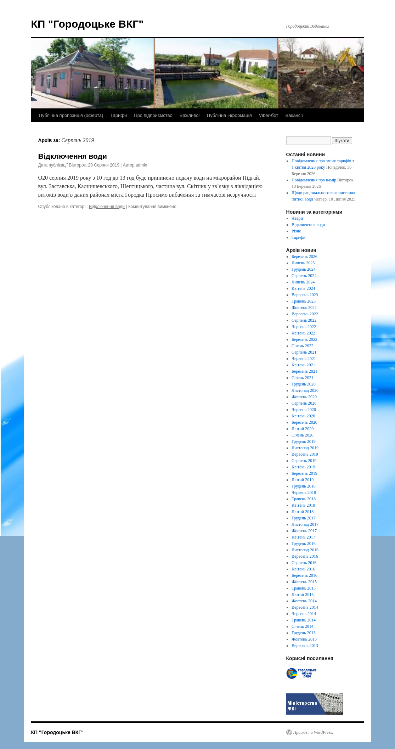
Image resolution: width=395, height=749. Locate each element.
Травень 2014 (304, 620)
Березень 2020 (304, 422)
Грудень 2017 (304, 518)
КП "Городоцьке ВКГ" (87, 24)
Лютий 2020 (303, 428)
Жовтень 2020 (304, 396)
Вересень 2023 (305, 294)
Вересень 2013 (305, 645)
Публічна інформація (229, 115)
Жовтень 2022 (304, 307)
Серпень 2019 (304, 460)
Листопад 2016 (305, 549)
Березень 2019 (304, 473)
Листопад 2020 (305, 390)
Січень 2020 (303, 435)
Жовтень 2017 (304, 530)
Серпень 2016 (304, 562)
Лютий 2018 (303, 511)
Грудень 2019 (304, 441)
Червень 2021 (304, 358)
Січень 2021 (303, 377)
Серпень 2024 (304, 275)
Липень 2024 (303, 282)
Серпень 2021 (304, 352)
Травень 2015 (304, 588)
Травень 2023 (304, 301)
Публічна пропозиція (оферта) (71, 115)
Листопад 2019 (305, 447)
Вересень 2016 (305, 556)
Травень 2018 (304, 498)
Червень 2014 (304, 613)
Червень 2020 (304, 409)
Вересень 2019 (305, 454)
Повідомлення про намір (314, 180)
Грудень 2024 (304, 269)
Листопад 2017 (305, 524)
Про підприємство (153, 115)
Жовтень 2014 (304, 600)
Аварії (297, 218)
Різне (296, 231)
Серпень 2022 (304, 320)
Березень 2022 (304, 339)
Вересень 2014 (305, 607)
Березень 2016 (304, 575)
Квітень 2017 (303, 537)
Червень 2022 (304, 326)
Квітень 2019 (303, 466)
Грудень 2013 (304, 632)
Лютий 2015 (303, 594)
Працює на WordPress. (313, 732)
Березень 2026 (304, 256)
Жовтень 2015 (304, 581)
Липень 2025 (303, 262)
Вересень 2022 (305, 313)
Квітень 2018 (303, 505)
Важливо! (190, 115)
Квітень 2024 (303, 288)
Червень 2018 (304, 492)
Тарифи (118, 115)
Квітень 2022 (303, 333)
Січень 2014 (303, 626)
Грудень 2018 (304, 486)
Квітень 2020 (303, 415)
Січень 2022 (303, 345)
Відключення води (72, 156)
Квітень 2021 (303, 364)
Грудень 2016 (304, 543)
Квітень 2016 (303, 569)
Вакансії (294, 115)
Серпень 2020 (304, 403)
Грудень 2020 (304, 384)
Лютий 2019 (303, 479)
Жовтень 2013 (304, 639)
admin (141, 165)
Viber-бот (268, 115)
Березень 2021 (304, 371)
